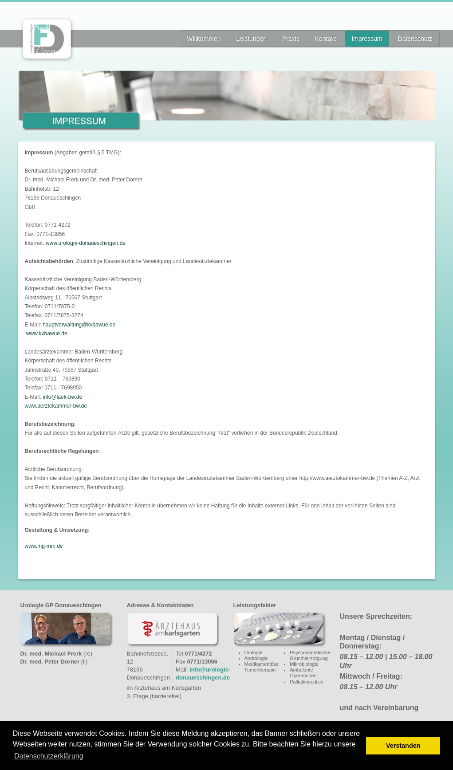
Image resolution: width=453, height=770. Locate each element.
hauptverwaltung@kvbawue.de (79, 325)
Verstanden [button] (403, 745)
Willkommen (204, 38)
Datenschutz (415, 38)
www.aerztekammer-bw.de (56, 406)
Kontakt (325, 38)
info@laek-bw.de (62, 397)
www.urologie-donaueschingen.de (86, 243)
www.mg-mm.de (44, 546)
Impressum (366, 38)
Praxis (290, 38)
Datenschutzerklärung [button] (48, 756)
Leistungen (251, 38)
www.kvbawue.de (46, 333)
